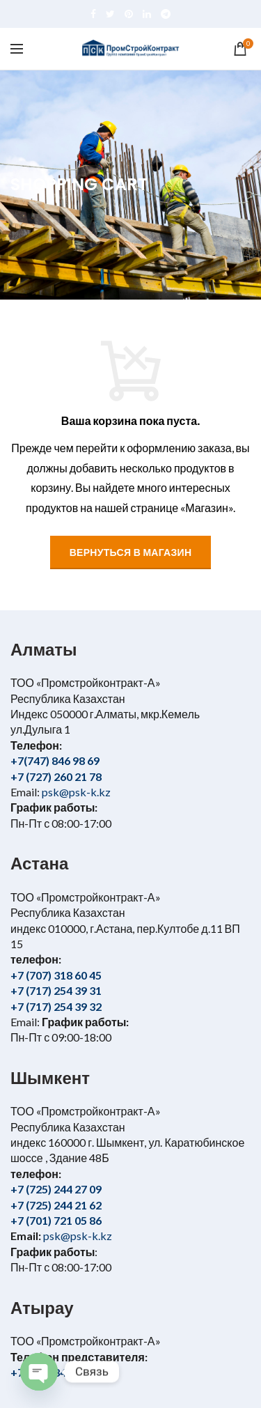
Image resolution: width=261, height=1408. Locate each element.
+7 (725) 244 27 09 (56, 1189)
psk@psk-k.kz (75, 791)
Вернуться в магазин (131, 552)
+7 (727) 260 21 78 (56, 776)
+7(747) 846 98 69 (55, 760)
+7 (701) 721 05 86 (56, 1220)
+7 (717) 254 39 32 (56, 1006)
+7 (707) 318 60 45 (56, 975)
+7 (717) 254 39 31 (56, 990)
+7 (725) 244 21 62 (56, 1205)
